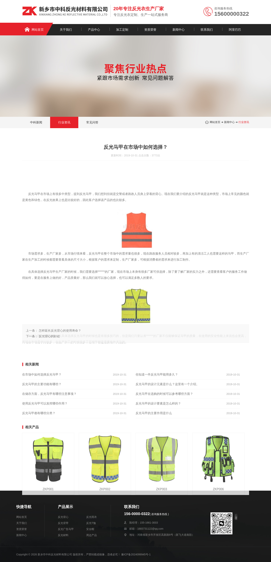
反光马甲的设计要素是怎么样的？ (158, 450)
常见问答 (92, 123)
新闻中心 (178, 29)
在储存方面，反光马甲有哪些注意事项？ (49, 440)
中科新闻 (36, 123)
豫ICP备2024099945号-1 (136, 554)
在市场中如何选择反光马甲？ (41, 421)
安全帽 (90, 529)
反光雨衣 (91, 516)
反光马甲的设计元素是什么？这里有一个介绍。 (167, 431)
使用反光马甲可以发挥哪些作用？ (45, 450)
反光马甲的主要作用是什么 (154, 460)
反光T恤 (91, 523)
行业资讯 (243, 122)
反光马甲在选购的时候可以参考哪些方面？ (164, 440)
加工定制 (122, 29)
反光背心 (63, 516)
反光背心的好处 (49, 350)
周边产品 (91, 535)
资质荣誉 (150, 29)
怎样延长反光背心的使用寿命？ (60, 345)
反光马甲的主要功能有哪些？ (41, 431)
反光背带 (63, 523)
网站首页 (38, 29)
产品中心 (94, 29)
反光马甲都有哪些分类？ (38, 460)
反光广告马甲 (66, 529)
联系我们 (207, 29)
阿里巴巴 (235, 29)
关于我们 (66, 29)
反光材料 (63, 535)
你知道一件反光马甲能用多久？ (157, 421)
